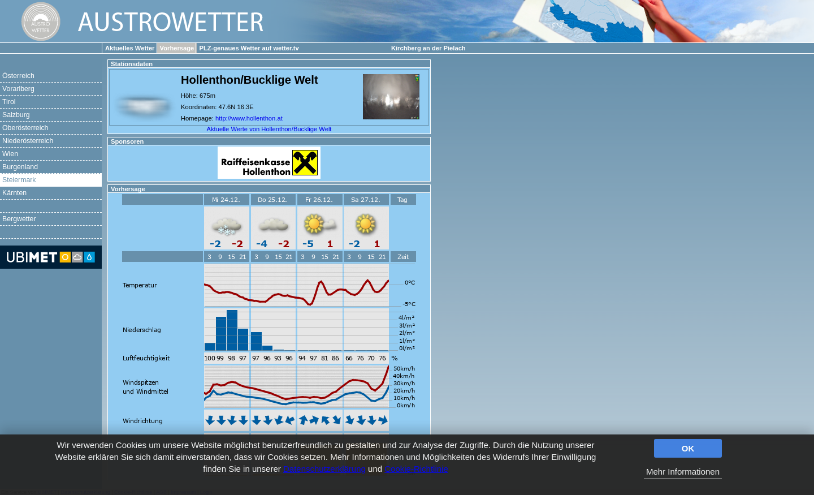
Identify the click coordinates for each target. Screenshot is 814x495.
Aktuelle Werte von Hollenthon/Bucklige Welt (269, 129)
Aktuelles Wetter (129, 48)
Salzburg (16, 115)
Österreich (18, 76)
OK (688, 448)
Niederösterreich (27, 141)
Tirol (8, 102)
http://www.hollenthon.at (249, 118)
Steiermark (19, 180)
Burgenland (20, 167)
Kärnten (14, 193)
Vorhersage (177, 48)
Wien (10, 154)
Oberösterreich (25, 128)
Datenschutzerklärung (324, 469)
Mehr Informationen (683, 471)
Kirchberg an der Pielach (428, 48)
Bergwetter (19, 219)
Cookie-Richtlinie (416, 469)
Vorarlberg (18, 89)
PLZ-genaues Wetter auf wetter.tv (248, 48)
